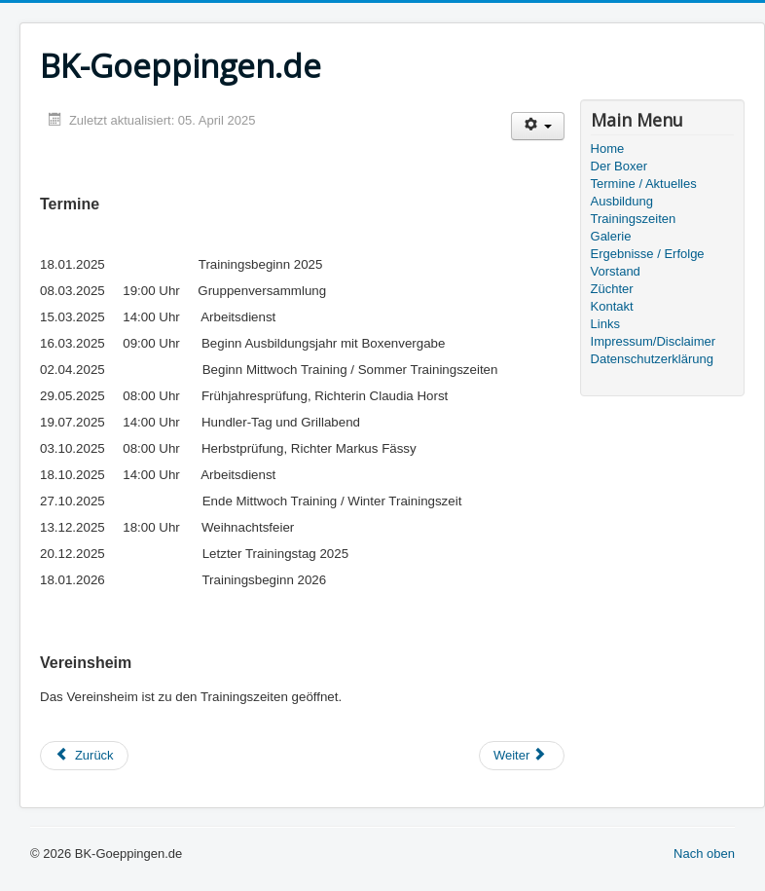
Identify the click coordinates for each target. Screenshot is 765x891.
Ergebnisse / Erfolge (648, 253)
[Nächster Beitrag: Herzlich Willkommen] (522, 755)
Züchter (612, 288)
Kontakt (612, 306)
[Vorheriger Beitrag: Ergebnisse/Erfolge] (84, 755)
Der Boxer (619, 166)
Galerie (611, 236)
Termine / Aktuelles (644, 183)
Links (605, 323)
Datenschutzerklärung (652, 359)
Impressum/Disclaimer (653, 341)
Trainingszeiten (633, 218)
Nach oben (704, 853)
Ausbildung (622, 201)
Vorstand (615, 271)
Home (608, 148)
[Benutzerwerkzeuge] (538, 126)
